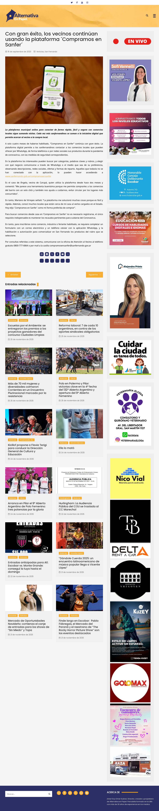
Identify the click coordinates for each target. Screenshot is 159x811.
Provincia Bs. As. (26, 440)
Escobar (12, 320)
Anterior (14, 274)
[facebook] (77, 2)
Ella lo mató (66, 448)
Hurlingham (65, 498)
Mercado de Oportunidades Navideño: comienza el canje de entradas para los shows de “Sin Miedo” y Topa (28, 625)
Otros (73, 320)
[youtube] (82, 2)
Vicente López (26, 378)
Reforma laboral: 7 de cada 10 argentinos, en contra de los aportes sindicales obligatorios (79, 329)
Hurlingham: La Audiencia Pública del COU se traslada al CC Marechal (79, 506)
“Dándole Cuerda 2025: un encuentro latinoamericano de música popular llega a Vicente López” (79, 562)
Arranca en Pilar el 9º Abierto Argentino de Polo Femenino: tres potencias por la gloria (27, 506)
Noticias (40, 51)
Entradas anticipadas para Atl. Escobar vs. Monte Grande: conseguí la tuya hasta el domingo (28, 567)
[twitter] (72, 2)
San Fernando (51, 51)
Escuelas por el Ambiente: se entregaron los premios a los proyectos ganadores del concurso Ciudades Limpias (27, 330)
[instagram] (87, 2)
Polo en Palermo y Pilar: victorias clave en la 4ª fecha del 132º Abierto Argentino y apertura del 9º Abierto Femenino (78, 390)
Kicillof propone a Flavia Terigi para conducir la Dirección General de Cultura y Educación (27, 449)
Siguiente (93, 274)
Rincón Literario (77, 443)
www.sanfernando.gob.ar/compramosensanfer (28, 176)
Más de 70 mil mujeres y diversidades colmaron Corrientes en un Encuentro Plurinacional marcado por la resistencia (27, 390)
